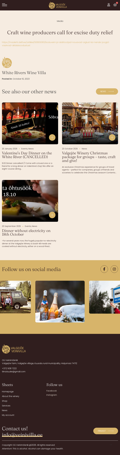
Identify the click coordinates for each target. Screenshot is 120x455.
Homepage (8, 391)
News (4, 410)
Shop (4, 400)
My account (8, 415)
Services (6, 405)
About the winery (10, 396)
